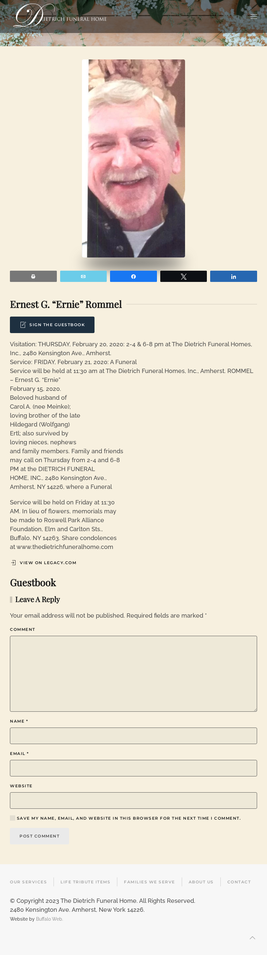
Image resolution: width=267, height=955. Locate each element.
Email (19, 753)
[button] (253, 16)
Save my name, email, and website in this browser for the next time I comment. (125, 818)
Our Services (28, 881)
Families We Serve (149, 881)
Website (21, 785)
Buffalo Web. (49, 919)
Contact (239, 881)
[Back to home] (60, 16)
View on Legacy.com (43, 563)
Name (19, 721)
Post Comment (39, 836)
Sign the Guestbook (52, 325)
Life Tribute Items (85, 881)
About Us (201, 881)
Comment (22, 629)
